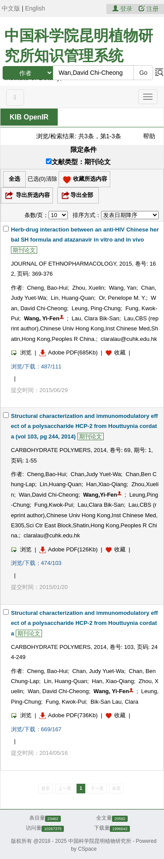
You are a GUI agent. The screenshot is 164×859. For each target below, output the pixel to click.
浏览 (21, 352)
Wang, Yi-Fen (41, 318)
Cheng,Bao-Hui (46, 474)
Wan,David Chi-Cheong (48, 494)
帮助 (149, 136)
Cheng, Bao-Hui (47, 287)
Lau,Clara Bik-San (100, 504)
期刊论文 (24, 250)
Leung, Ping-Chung (96, 308)
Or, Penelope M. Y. (122, 298)
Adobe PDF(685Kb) (68, 352)
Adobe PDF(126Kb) (68, 549)
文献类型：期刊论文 (78, 161)
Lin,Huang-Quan (60, 484)
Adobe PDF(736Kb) (68, 715)
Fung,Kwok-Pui (53, 504)
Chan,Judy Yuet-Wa (96, 474)
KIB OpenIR (29, 117)
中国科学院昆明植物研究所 (99, 841)
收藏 (120, 352)
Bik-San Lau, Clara (114, 701)
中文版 (11, 8)
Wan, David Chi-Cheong (58, 691)
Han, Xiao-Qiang (113, 681)
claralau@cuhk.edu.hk (129, 339)
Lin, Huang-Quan (72, 298)
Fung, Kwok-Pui (66, 701)
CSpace (87, 849)
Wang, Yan (122, 287)
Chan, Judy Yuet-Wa (98, 671)
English (35, 8)
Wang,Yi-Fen (100, 494)
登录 (123, 8)
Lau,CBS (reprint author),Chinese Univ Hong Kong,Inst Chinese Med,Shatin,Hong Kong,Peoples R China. (84, 328)
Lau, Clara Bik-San (95, 318)
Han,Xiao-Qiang (106, 484)
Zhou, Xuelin (88, 287)
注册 (149, 8)
